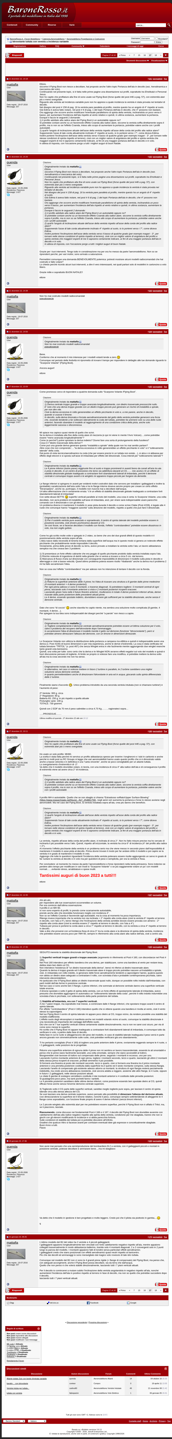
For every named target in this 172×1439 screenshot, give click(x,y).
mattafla (12, 84)
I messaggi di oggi (135, 46)
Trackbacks (11, 1352)
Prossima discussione (98, 1322)
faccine (12, 1346)
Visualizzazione (158, 61)
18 (156, 55)
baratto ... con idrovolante (17, 1383)
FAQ (57, 46)
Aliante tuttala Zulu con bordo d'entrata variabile (27, 1379)
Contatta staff (135, 1421)
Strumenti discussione (136, 61)
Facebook (94, 1303)
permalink (157, 79)
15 (139, 55)
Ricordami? (161, 39)
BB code (10, 1344)
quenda (12, 162)
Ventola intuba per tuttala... (18, 1388)
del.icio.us (54, 1303)
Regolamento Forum (15, 1361)
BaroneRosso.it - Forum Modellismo (25, 39)
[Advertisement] (123, 12)
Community (78, 46)
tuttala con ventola (14, 1393)
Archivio (153, 1421)
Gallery (43, 46)
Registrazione (20, 46)
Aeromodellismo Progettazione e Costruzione (86, 39)
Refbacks (11, 1356)
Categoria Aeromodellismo (53, 39)
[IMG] (16, 1348)
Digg (12, 1303)
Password (135, 42)
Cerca (161, 46)
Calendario (105, 46)
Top (169, 1421)
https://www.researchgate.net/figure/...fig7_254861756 (67, 800)
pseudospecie (47, 298)
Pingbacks (11, 1354)
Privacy (162, 1421)
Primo (122, 55)
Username (135, 38)
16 (145, 55)
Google (133, 1303)
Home (145, 1421)
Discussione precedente (77, 1322)
